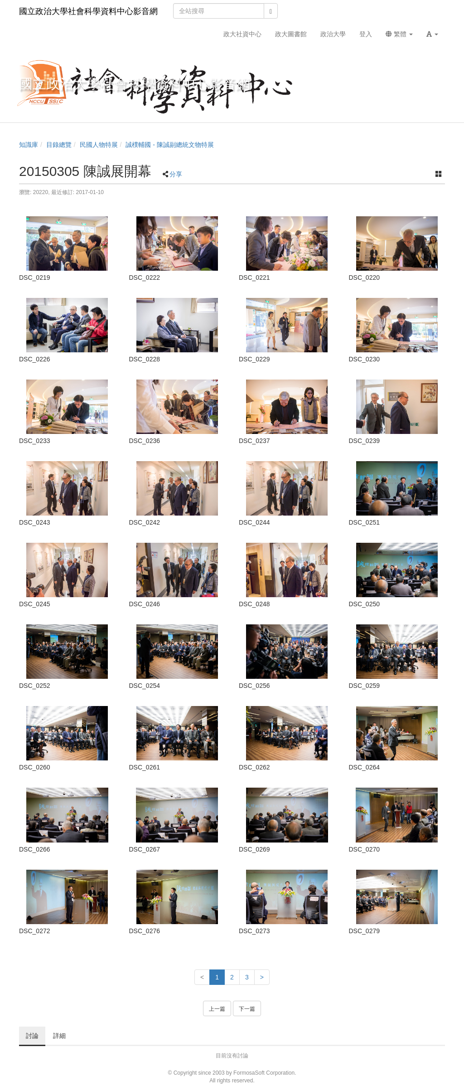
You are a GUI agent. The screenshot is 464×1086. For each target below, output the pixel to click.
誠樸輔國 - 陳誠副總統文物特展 (169, 144)
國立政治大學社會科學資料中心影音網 (88, 11)
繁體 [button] (399, 34)
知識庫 (28, 144)
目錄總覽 (59, 144)
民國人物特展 (99, 144)
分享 (175, 174)
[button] (432, 34)
